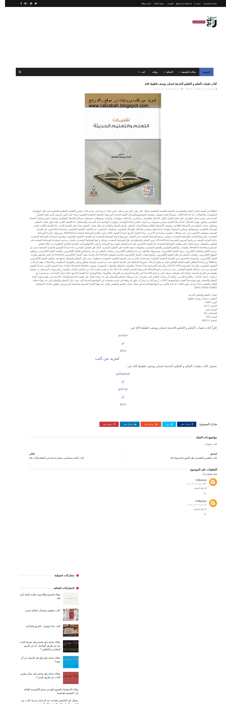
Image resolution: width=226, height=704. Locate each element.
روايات (153, 72)
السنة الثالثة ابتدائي (63, 280)
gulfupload (146, 412)
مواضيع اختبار (37, 389)
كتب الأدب (67, 337)
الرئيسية (204, 72)
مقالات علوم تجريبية (63, 382)
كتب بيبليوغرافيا (65, 363)
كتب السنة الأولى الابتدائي (47, 337)
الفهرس (165, 3)
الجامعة (53, 267)
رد (200, 531)
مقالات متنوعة (65, 389)
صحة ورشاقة (54, 325)
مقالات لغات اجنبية (42, 382)
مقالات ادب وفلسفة (63, 376)
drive (146, 389)
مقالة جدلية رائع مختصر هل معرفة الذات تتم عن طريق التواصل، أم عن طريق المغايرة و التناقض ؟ (35, 154)
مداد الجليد (153, 698)
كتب (141, 72)
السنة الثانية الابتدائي (63, 286)
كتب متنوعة (154, 90)
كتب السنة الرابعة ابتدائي (33, 350)
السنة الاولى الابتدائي (38, 273)
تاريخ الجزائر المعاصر (47, 305)
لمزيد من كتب (129, 396)
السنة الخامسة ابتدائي (62, 292)
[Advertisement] (77, 37)
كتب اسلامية (46, 331)
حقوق (69, 318)
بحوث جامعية (26, 299)
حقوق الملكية (154, 3)
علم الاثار (32, 325)
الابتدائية (168, 72)
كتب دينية (36, 363)
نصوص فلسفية (24, 395)
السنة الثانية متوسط (40, 286)
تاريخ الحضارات (26, 305)
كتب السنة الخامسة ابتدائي (60, 350)
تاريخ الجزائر (66, 305)
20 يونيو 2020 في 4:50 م (191, 522)
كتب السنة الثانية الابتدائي (35, 344)
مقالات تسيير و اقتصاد (40, 376)
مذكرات (53, 370)
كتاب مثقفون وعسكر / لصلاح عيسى (37, 119)
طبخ (42, 325)
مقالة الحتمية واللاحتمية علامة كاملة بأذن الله (36, 632)
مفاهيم (29, 370)
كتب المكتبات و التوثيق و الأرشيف (33, 357)
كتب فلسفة (22, 363)
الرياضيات (40, 267)
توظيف (28, 312)
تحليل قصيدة (66, 312)
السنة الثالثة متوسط (41, 280)
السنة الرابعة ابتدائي (39, 292)
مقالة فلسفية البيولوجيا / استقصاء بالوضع (35, 220)
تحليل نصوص (50, 312)
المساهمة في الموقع (179, 3)
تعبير (38, 312)
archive (146, 373)
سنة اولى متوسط (45, 318)
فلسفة (20, 325)
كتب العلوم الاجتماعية (62, 357)
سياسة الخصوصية (205, 3)
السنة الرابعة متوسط (63, 299)
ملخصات (51, 389)
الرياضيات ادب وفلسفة (62, 273)
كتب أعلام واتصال (167, 90)
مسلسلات (41, 370)
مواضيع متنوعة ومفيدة (45, 395)
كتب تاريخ (49, 363)
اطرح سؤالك (141, 3)
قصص (69, 331)
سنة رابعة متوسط (26, 318)
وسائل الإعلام (66, 402)
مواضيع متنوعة (65, 395)
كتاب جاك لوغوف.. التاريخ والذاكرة (38, 135)
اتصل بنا (192, 3)
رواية (60, 318)
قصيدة (59, 331)
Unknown (195, 518)
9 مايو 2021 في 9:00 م (191, 543)
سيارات (68, 325)
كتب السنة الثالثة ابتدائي (61, 344)
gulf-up (146, 427)
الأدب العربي (66, 267)
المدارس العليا (43, 299)
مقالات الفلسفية (187, 72)
